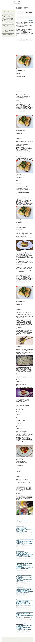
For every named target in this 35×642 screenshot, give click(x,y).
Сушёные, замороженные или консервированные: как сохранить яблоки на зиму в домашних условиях (24, 532)
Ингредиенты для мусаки (20, 17)
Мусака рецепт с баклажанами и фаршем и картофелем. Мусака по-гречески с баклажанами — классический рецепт (24, 234)
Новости (17, 4)
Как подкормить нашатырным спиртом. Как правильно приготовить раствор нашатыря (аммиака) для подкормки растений (24, 594)
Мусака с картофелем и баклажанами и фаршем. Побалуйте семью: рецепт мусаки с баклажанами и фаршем (24, 433)
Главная (13, 4)
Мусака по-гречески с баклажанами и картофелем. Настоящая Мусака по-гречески (24, 386)
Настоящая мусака (29, 12)
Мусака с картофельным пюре (29, 17)
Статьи (21, 4)
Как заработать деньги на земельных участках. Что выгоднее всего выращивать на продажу (8, 27)
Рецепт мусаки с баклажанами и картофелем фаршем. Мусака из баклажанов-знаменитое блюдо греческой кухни (24, 269)
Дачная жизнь (17, 1)
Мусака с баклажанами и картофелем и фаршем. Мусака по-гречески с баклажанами (24, 481)
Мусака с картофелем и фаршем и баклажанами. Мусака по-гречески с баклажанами (24, 316)
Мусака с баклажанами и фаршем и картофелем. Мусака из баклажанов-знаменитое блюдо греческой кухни (24, 24)
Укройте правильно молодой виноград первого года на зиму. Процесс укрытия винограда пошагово (24, 613)
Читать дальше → (19, 91)
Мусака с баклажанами (20, 12)
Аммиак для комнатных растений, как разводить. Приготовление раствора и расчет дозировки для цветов (23, 598)
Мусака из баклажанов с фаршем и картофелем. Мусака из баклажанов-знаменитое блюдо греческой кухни (24, 143)
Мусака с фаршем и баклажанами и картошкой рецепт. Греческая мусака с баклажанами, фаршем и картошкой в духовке (24, 351)
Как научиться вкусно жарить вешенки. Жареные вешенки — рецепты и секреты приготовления (23, 603)
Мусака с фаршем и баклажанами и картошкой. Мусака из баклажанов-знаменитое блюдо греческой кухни (24, 189)
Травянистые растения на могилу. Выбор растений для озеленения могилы (8, 19)
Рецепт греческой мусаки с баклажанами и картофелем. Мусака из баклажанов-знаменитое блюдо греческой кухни (23, 97)
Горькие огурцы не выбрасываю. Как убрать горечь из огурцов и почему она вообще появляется (24, 620)
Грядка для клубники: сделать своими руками (25, 567)
